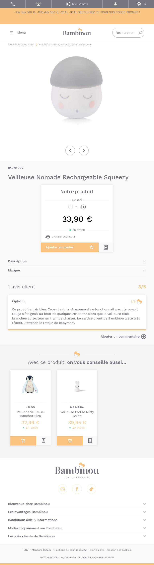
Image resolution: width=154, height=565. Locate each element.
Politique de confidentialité (71, 550)
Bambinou (77, 32)
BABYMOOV (15, 167)
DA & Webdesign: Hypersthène (58, 557)
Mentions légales (41, 550)
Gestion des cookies (119, 550)
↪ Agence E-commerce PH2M (96, 557)
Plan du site (97, 550)
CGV (25, 550)
